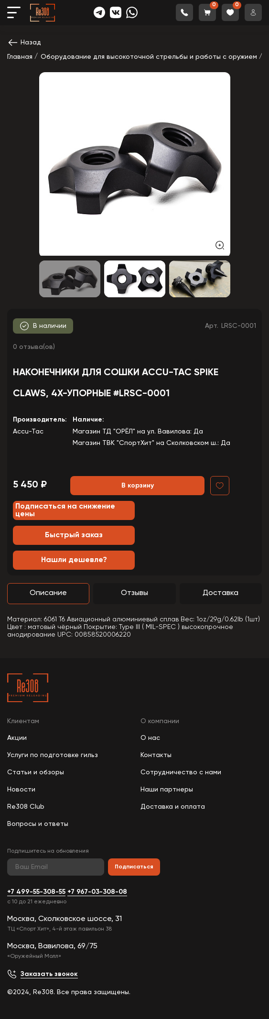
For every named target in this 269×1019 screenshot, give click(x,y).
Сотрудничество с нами (180, 772)
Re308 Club (25, 806)
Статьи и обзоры (35, 772)
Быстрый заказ (74, 535)
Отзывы (134, 593)
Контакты (156, 755)
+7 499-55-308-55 (36, 892)
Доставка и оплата (172, 806)
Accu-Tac (28, 431)
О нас (150, 738)
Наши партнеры (166, 789)
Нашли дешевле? (74, 560)
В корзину (137, 485)
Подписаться (134, 867)
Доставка (220, 593)
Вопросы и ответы (37, 824)
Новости (21, 789)
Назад (24, 42)
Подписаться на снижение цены (65, 510)
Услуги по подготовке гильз (52, 755)
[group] (134, 164)
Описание (48, 593)
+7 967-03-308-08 (97, 892)
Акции (17, 738)
